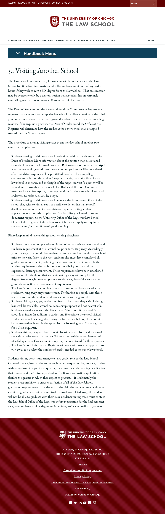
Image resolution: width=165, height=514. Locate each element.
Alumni (12, 3)
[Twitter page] (76, 503)
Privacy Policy (82, 476)
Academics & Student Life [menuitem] (38, 40)
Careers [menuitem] (59, 40)
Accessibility (82, 488)
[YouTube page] (85, 503)
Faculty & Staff (27, 3)
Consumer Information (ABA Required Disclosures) (82, 482)
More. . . (152, 40)
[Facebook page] (71, 503)
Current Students (62, 3)
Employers (44, 3)
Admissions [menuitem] (14, 40)
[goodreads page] (90, 503)
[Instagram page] (94, 503)
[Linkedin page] (81, 503)
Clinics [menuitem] (111, 40)
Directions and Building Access (82, 470)
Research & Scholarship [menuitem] (91, 40)
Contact (82, 464)
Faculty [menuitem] (70, 40)
